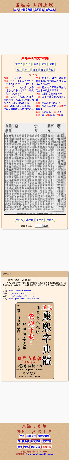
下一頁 (39, 219)
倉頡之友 (50, 9)
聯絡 (26, 447)
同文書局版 (23, 441)
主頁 (16, 9)
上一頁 (29, 219)
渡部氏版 (47, 441)
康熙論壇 (39, 9)
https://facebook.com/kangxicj (21, 293)
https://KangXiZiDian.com (20, 291)
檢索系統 (31, 436)
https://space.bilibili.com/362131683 (24, 299)
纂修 (36, 64)
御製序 (18, 64)
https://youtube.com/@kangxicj (22, 296)
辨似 (26, 69)
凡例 (28, 64)
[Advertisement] (34, 33)
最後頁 (50, 219)
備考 (43, 69)
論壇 (20, 447)
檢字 (18, 69)
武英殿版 (35, 441)
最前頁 (19, 219)
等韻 (44, 64)
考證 (51, 69)
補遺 (35, 69)
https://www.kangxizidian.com (39, 454)
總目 (52, 64)
